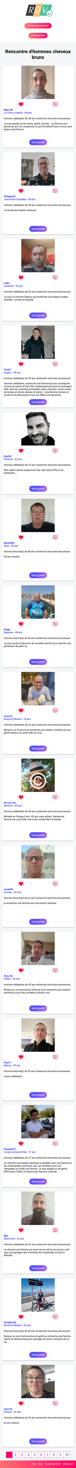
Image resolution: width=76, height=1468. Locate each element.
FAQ (33, 1464)
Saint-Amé (9, 1238)
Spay (6, 545)
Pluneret (8, 459)
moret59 (8, 889)
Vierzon (8, 1411)
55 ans (16, 1065)
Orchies (8, 892)
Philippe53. (10, 196)
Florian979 (10, 1149)
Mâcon (7, 1065)
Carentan (9, 286)
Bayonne (8, 632)
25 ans (27, 719)
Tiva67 (7, 369)
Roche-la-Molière (13, 1325)
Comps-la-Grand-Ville (15, 1152)
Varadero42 (10, 1322)
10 (66, 1454)
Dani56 (7, 456)
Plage (7, 629)
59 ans (17, 372)
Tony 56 (8, 976)
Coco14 (8, 716)
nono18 (8, 1409)
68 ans (14, 545)
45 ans (16, 978)
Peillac (7, 978)
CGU (40, 1464)
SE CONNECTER (38, 35)
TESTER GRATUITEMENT (38, 26)
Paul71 (7, 1062)
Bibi (6, 1235)
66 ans (27, 1325)
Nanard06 (9, 542)
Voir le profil (38, 142)
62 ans (17, 892)
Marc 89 (8, 109)
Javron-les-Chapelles (15, 199)
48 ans (28, 112)
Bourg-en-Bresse (13, 719)
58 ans (31, 199)
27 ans (32, 1152)
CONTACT (68, 1464)
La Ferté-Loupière (13, 112)
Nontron (8, 805)
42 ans (20, 1238)
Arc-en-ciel (10, 802)
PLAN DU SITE (53, 1464)
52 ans (19, 286)
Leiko (7, 283)
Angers (7, 372)
